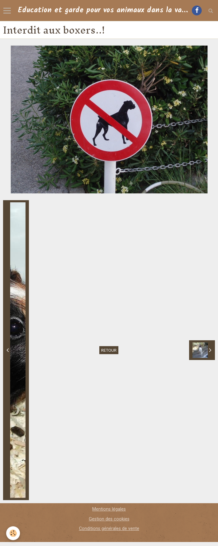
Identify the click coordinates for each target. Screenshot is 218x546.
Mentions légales (109, 509)
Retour (109, 350)
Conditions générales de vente (109, 528)
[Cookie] (13, 533)
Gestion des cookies (109, 519)
